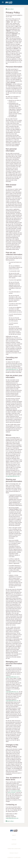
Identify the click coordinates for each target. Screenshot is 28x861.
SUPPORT (14, 844)
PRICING (14, 839)
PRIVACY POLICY (14, 853)
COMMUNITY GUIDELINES (14, 857)
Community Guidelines (16, 791)
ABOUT (14, 835)
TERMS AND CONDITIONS (14, 848)
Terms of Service (12, 792)
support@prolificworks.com (12, 369)
